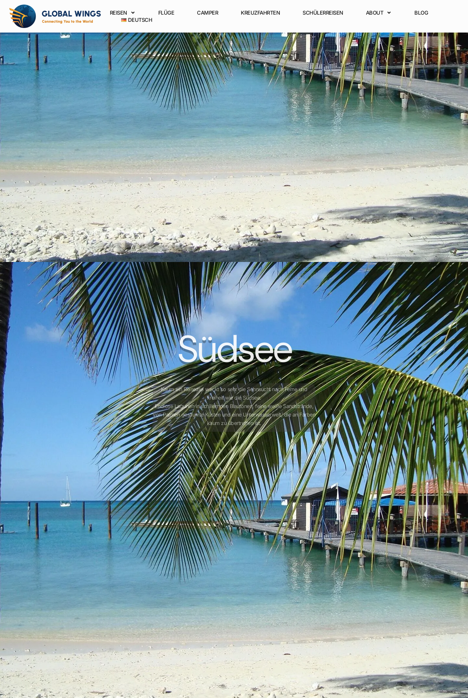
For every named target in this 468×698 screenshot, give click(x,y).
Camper (207, 12)
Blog (421, 12)
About (379, 12)
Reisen (123, 12)
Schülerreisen (323, 12)
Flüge (166, 12)
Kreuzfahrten (260, 12)
